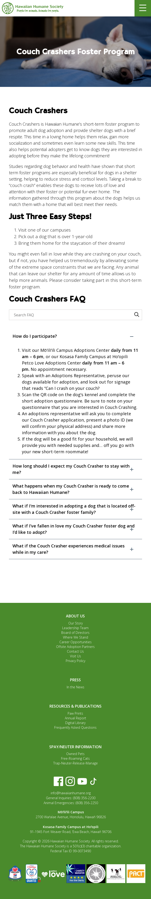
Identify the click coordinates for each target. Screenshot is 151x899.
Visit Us (75, 656)
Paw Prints (75, 713)
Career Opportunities (75, 642)
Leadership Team (75, 628)
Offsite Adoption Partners (75, 646)
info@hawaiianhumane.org (71, 793)
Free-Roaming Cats (75, 758)
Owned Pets (75, 754)
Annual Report (75, 718)
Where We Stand (75, 637)
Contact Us (75, 651)
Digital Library (75, 723)
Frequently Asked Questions (75, 727)
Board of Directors (75, 632)
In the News (75, 687)
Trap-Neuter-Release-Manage (75, 763)
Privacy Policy (75, 661)
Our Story (75, 623)
